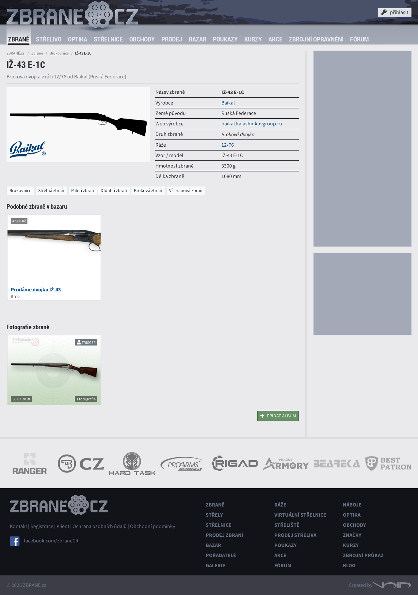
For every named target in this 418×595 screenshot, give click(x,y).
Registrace (41, 526)
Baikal (228, 103)
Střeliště (286, 525)
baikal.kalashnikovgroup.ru (251, 124)
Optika (77, 39)
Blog (349, 565)
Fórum (359, 39)
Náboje (352, 504)
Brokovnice (59, 53)
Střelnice (108, 39)
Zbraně (18, 39)
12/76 (227, 145)
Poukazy (225, 39)
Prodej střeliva (295, 535)
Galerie (215, 565)
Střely (214, 514)
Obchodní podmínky (152, 526)
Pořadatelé (221, 555)
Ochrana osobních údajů (99, 526)
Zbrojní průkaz (363, 555)
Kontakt (18, 526)
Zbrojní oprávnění (316, 39)
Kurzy (253, 39)
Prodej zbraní (224, 535)
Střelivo (48, 39)
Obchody (142, 39)
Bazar (197, 39)
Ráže (280, 504)
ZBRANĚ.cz (16, 53)
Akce (275, 39)
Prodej (171, 39)
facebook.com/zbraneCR (51, 541)
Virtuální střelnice (300, 514)
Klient (62, 526)
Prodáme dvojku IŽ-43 (36, 289)
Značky (352, 535)
